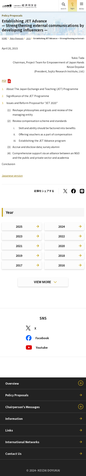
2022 (61, 236)
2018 (61, 255)
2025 (19, 226)
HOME (4, 38)
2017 (19, 265)
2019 (19, 255)
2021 (19, 246)
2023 (19, 236)
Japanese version (12, 175)
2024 (61, 226)
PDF (4, 81)
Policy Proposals (16, 38)
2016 (61, 265)
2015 (28, 38)
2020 (61, 246)
